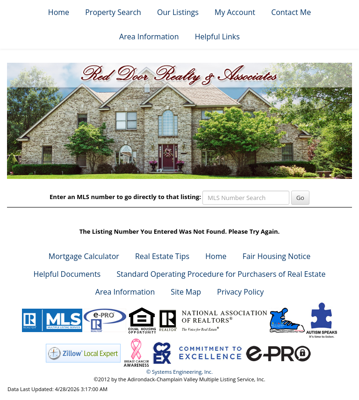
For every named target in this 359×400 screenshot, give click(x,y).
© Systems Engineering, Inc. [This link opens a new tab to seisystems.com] (179, 371)
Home (58, 12)
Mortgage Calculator (84, 256)
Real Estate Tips (162, 256)
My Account (235, 12)
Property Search (113, 12)
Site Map (186, 292)
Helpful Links (217, 36)
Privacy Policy (240, 292)
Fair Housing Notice (277, 256)
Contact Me (291, 12)
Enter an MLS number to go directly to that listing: (125, 197)
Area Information (149, 36)
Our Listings (178, 12)
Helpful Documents (67, 274)
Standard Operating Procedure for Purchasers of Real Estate (220, 274)
